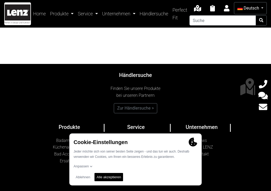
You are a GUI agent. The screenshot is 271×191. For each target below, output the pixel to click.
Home (39, 13)
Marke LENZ (201, 147)
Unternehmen (117, 13)
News (201, 140)
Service (86, 13)
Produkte (60, 13)
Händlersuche (154, 13)
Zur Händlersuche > (135, 108)
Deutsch (248, 8)
